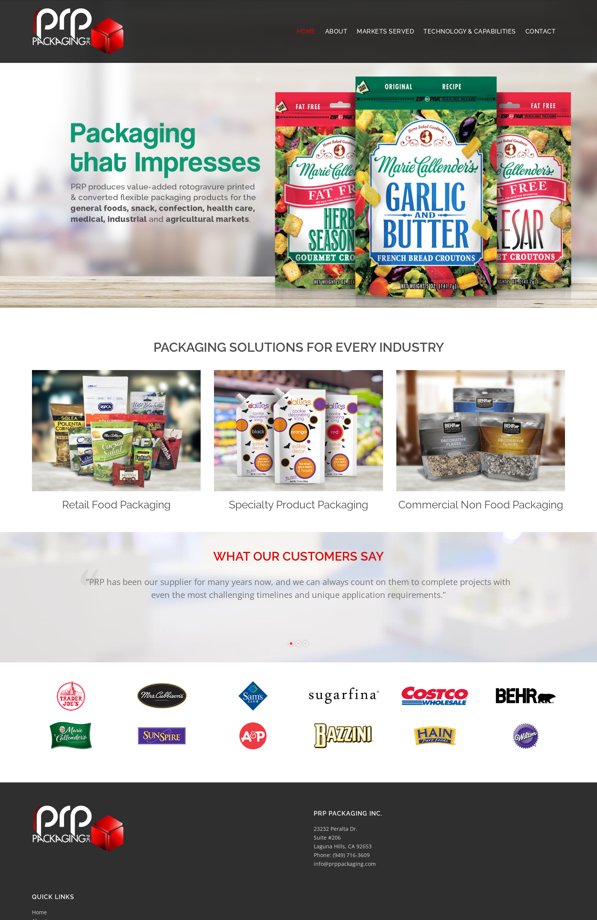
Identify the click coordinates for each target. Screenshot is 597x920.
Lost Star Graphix (201, 911)
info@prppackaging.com (345, 790)
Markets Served (52, 874)
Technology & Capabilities (65, 856)
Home (39, 839)
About (39, 847)
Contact (41, 882)
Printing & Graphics (57, 865)
